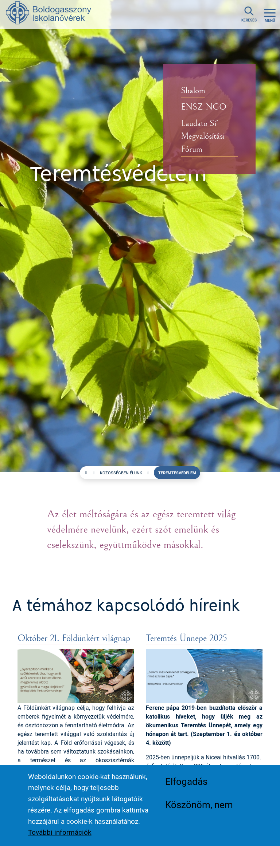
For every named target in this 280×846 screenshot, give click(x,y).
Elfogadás (186, 781)
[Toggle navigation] (270, 14)
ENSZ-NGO (203, 107)
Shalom (193, 91)
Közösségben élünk (121, 472)
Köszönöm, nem (199, 804)
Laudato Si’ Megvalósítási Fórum (203, 137)
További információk (60, 832)
